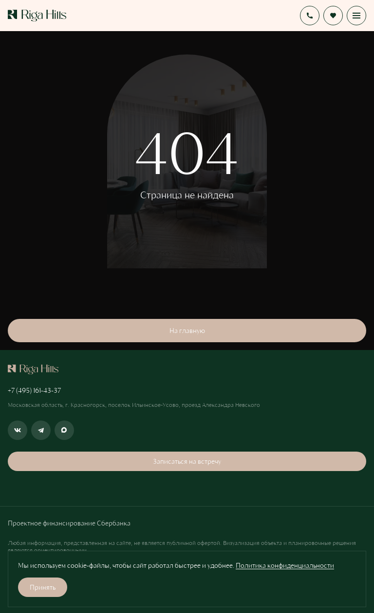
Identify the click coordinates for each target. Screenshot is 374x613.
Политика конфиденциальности (285, 565)
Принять (43, 587)
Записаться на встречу (187, 461)
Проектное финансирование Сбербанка (69, 523)
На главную (187, 330)
